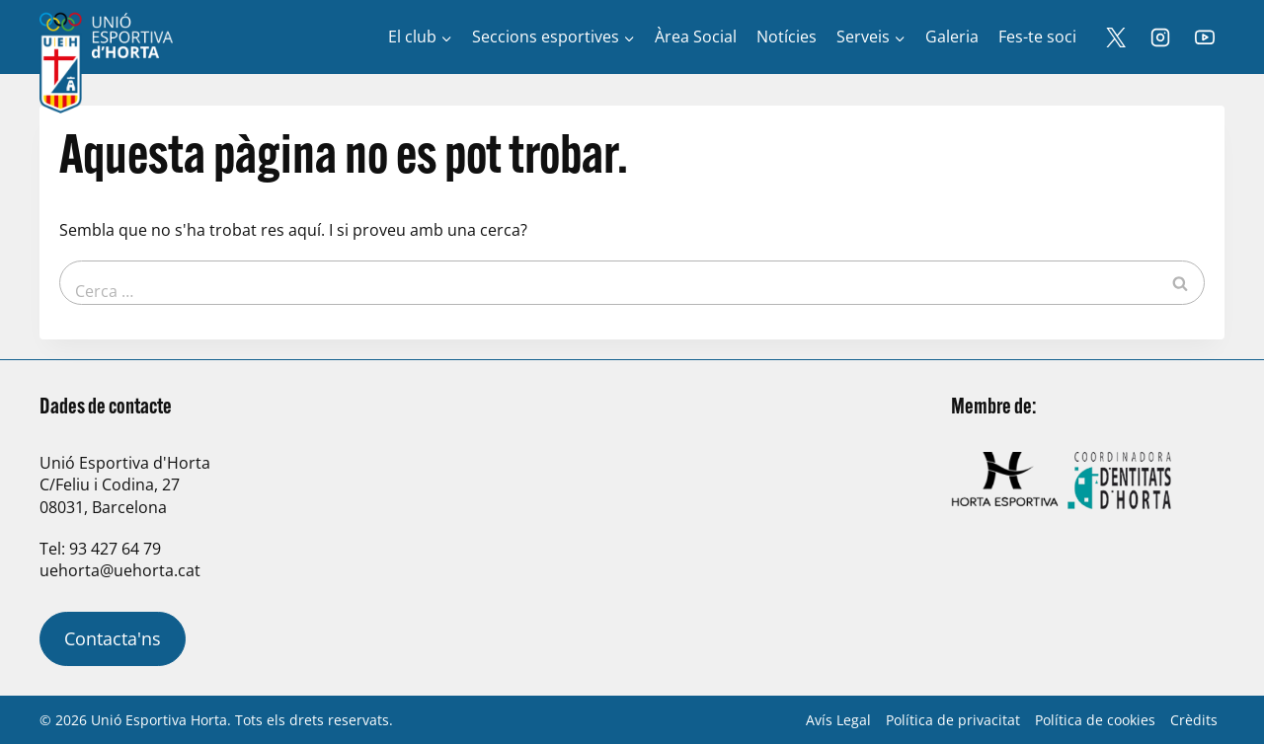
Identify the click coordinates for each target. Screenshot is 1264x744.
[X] (1116, 37)
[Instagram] (1160, 37)
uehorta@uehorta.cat (120, 570)
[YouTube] (1204, 37)
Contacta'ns (112, 638)
